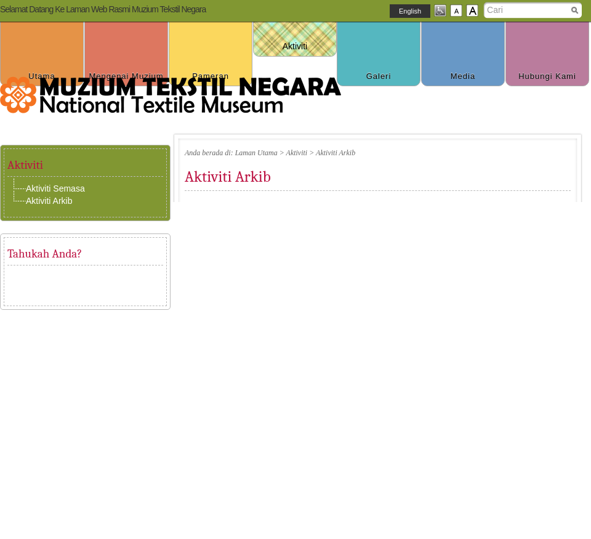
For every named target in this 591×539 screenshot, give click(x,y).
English (410, 11)
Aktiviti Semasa (55, 188)
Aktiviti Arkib (49, 201)
